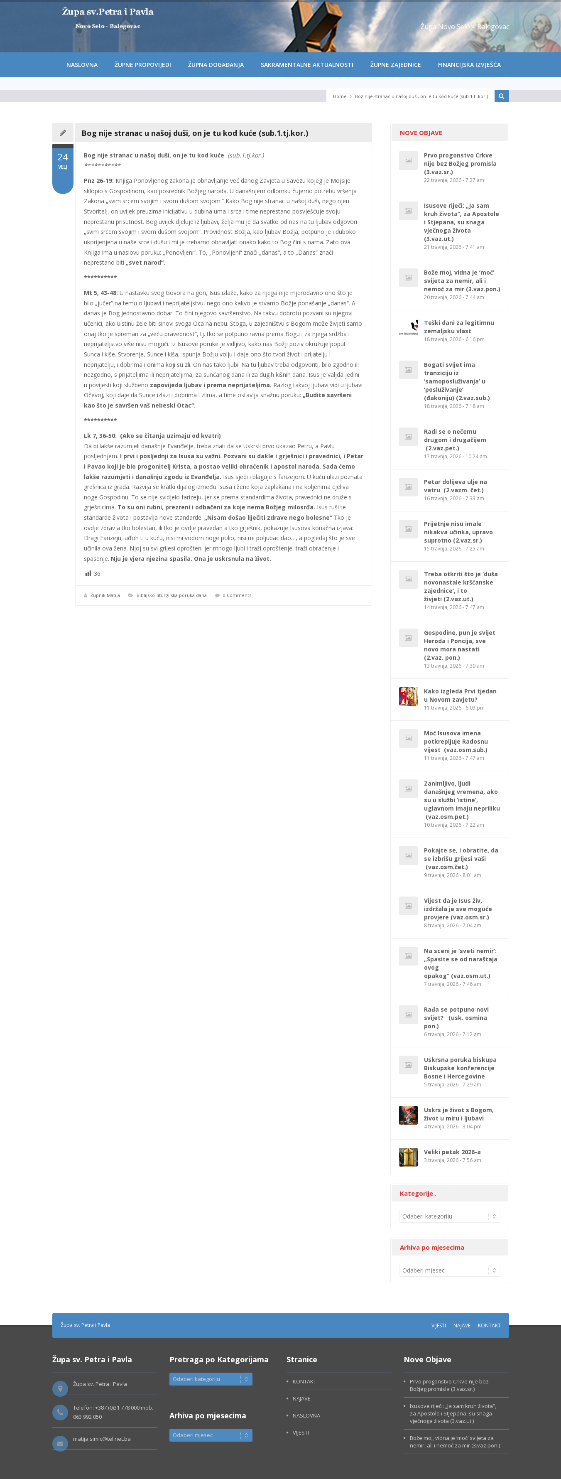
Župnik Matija (105, 595)
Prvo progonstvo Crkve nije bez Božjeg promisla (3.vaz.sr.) (460, 163)
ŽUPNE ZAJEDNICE (395, 65)
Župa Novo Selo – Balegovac (465, 26)
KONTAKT (489, 1325)
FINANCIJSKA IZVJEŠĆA (469, 65)
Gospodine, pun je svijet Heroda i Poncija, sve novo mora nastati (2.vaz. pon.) (459, 645)
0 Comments (237, 595)
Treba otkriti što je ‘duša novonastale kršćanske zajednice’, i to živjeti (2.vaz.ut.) (461, 586)
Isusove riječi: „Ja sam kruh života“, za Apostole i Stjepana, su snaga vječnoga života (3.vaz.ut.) (461, 222)
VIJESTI (438, 1325)
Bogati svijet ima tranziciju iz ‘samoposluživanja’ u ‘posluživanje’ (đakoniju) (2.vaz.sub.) (457, 381)
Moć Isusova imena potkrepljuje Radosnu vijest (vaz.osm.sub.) (456, 741)
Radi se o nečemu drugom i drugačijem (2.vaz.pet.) (455, 439)
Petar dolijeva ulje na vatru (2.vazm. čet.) (455, 486)
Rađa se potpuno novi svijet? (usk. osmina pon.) (456, 1017)
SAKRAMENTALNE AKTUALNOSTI (307, 65)
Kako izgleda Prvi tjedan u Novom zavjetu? (460, 695)
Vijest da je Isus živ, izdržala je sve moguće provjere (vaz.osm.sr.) (458, 909)
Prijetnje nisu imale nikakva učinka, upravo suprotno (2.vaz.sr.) (458, 532)
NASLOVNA (82, 65)
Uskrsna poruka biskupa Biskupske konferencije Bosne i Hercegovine (460, 1068)
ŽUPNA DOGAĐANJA (216, 65)
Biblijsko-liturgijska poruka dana (172, 595)
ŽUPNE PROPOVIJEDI (143, 65)
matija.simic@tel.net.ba (102, 1438)
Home (340, 96)
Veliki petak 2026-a (452, 1152)
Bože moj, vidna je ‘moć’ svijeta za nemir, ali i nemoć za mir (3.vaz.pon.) (462, 280)
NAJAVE (461, 1325)
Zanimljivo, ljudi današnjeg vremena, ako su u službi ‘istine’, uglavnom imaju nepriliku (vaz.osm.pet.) (462, 800)
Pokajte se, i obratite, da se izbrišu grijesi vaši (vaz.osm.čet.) (461, 858)
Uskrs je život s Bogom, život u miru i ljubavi (459, 1114)
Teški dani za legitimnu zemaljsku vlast (459, 327)
